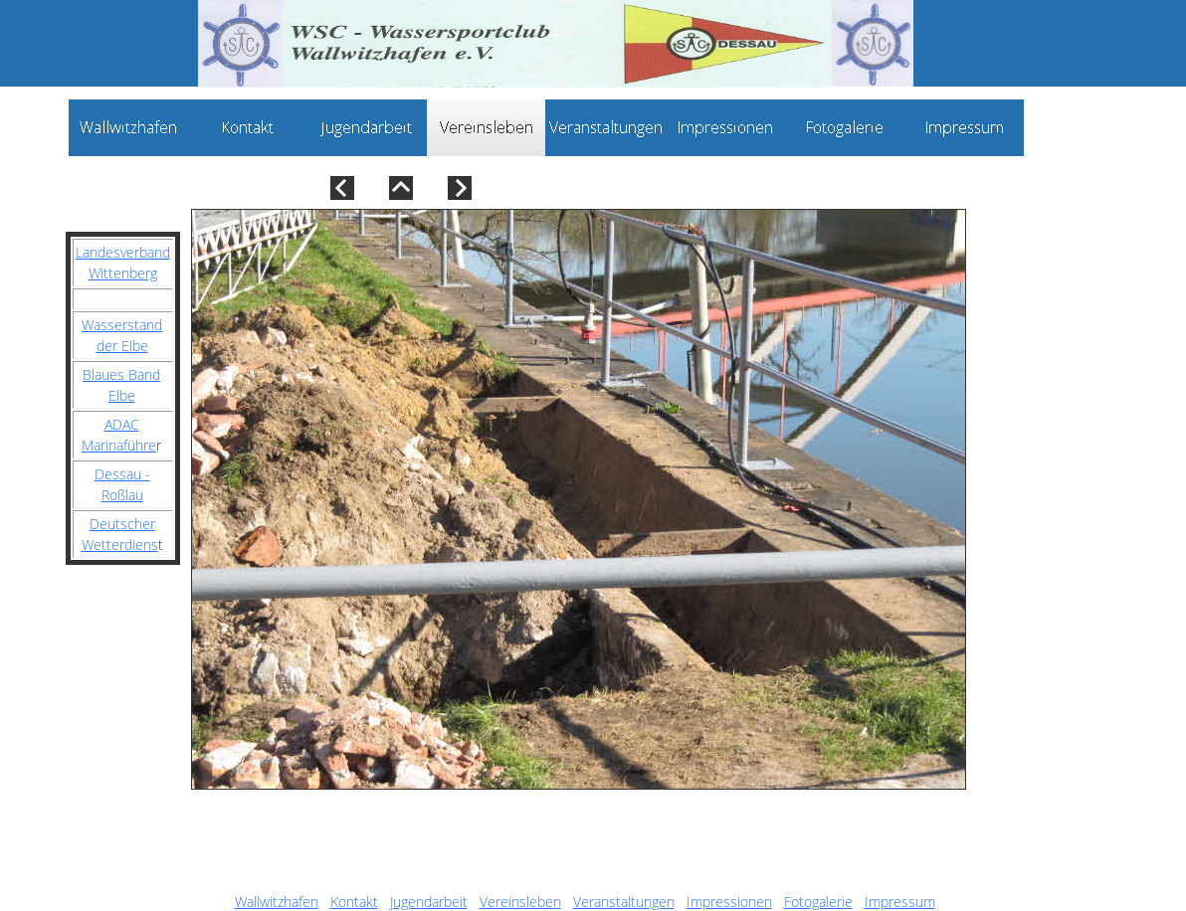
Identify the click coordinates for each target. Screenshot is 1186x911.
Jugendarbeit (429, 901)
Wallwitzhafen (276, 901)
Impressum (900, 901)
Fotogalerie (818, 901)
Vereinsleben (520, 901)
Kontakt (354, 901)
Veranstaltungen (624, 901)
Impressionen (729, 901)
